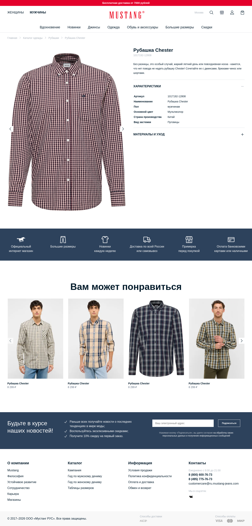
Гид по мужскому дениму (85, 476)
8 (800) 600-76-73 (200, 474)
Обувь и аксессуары (142, 27)
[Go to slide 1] (63, 211)
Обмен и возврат (139, 488)
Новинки (73, 27)
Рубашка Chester (18, 383)
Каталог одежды (33, 37)
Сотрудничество (18, 488)
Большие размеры (179, 27)
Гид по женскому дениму (85, 482)
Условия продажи (140, 470)
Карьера (13, 493)
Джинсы (94, 27)
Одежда (113, 27)
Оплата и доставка (141, 482)
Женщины (15, 12)
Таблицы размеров (81, 488)
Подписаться (229, 423)
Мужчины (38, 12)
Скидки (206, 27)
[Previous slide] (10, 129)
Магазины (14, 499)
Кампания (74, 470)
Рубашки (53, 37)
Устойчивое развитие (21, 482)
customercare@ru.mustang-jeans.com (214, 483)
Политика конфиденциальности (150, 476)
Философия (15, 476)
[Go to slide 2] (68, 211)
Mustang (13, 470)
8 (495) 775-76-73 (200, 479)
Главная (12, 37)
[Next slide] (123, 129)
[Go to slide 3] (71, 211)
